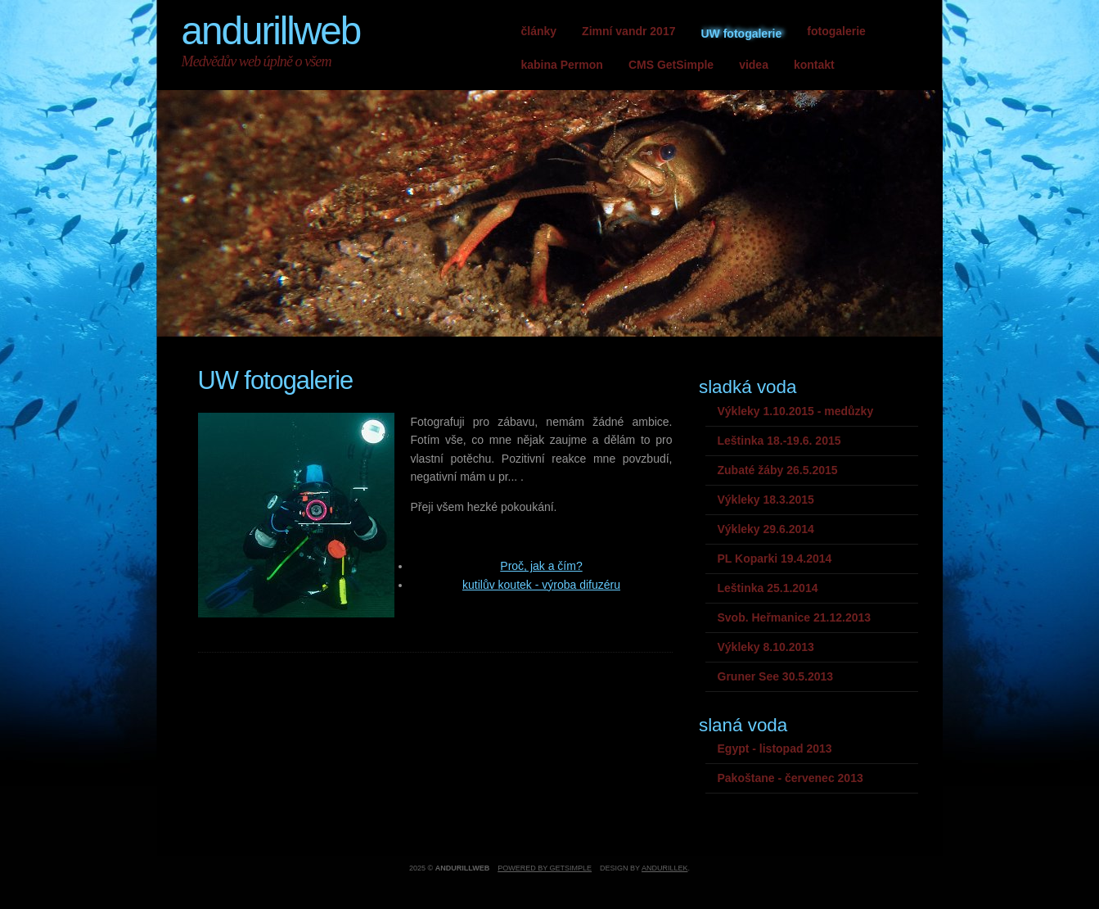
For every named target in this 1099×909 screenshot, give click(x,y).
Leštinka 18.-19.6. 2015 (779, 440)
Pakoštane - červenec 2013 (790, 778)
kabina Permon (562, 64)
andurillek (665, 868)
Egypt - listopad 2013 (775, 748)
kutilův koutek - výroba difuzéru (541, 584)
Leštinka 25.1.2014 (768, 588)
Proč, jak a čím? (541, 565)
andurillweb (271, 30)
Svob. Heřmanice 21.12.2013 (795, 617)
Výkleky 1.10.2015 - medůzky (796, 411)
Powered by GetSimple (545, 868)
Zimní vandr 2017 (628, 31)
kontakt (814, 64)
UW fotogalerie (740, 33)
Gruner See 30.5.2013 (776, 676)
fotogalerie (836, 31)
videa (753, 64)
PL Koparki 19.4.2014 (775, 558)
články (539, 31)
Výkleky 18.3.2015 (766, 499)
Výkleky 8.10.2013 (766, 646)
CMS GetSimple (671, 64)
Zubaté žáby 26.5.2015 (778, 470)
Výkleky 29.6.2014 (766, 529)
